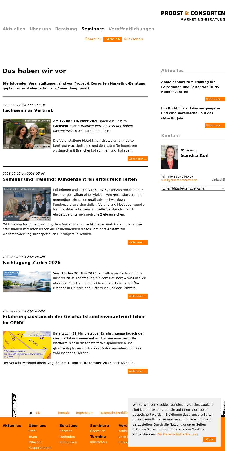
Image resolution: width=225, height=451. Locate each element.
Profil (32, 431)
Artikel (124, 431)
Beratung (66, 28)
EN (38, 413)
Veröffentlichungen (131, 28)
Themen (65, 431)
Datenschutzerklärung (117, 413)
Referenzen (68, 442)
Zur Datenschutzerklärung (177, 434)
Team (33, 436)
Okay (209, 439)
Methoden (67, 436)
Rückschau (133, 39)
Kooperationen (40, 447)
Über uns (40, 28)
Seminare (93, 28)
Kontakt (64, 413)
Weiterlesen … (138, 158)
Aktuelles (14, 28)
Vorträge (125, 436)
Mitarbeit (35, 442)
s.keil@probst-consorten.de (179, 180)
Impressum (84, 413)
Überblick (93, 39)
